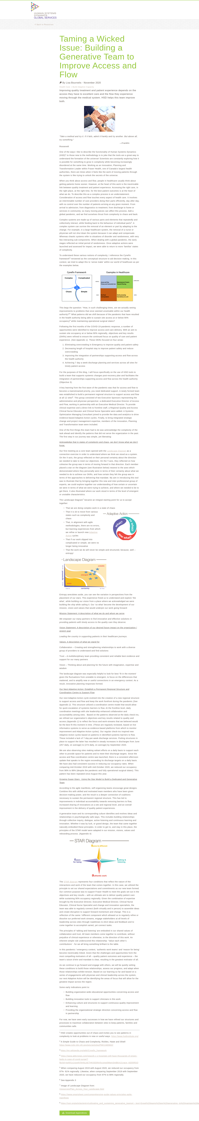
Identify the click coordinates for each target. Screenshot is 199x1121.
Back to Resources (44, 24)
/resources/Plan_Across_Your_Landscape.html (81, 1089)
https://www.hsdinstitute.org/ (125, 1036)
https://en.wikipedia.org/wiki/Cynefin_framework (84, 1050)
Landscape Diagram (116, 451)
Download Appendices (74, 1113)
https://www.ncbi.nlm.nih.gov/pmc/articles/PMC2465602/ (86, 1045)
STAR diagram (71, 882)
